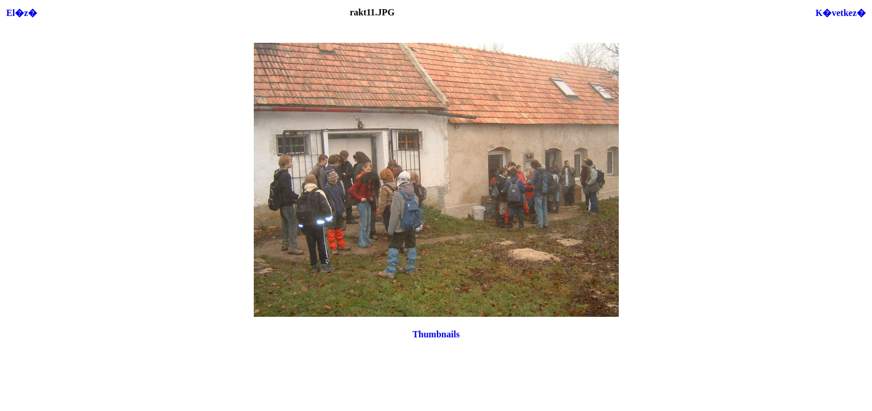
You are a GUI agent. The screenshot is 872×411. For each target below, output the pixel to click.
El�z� (21, 13)
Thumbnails (436, 334)
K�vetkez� (841, 13)
